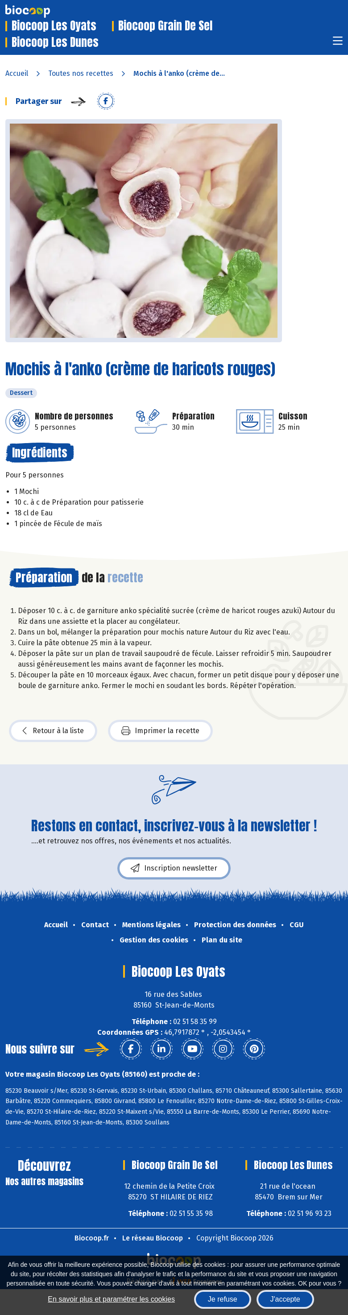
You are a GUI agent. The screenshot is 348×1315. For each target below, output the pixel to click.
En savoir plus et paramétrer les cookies (111, 1299)
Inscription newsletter (174, 868)
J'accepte (285, 1299)
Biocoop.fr (92, 1238)
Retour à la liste (53, 730)
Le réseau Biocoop (152, 1238)
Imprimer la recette (160, 730)
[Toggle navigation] (338, 43)
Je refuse (222, 1299)
